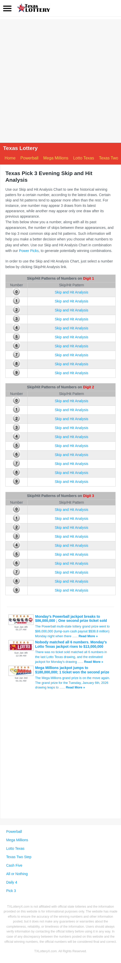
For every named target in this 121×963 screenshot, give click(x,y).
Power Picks (29, 251)
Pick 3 (11, 891)
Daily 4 (11, 882)
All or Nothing (17, 874)
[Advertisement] (60, 79)
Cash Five (14, 865)
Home (10, 158)
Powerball (29, 158)
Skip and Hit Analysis (71, 292)
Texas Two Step (19, 857)
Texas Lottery (20, 148)
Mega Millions (55, 158)
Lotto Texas (83, 158)
